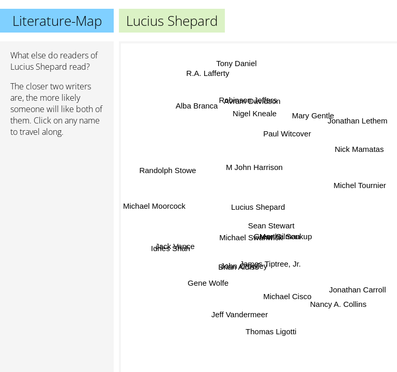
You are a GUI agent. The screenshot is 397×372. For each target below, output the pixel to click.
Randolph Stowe (170, 176)
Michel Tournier (359, 184)
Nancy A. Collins (338, 303)
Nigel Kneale (254, 113)
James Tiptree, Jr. (269, 264)
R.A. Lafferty (207, 72)
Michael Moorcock (154, 203)
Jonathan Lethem (357, 120)
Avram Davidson (253, 101)
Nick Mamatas (359, 149)
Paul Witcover (287, 133)
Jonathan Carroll (356, 291)
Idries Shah (171, 248)
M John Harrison (253, 167)
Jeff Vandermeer (238, 315)
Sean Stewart (270, 226)
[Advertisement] (57, 200)
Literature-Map (57, 20)
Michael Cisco (287, 296)
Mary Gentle (312, 114)
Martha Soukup (285, 237)
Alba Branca (197, 106)
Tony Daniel (237, 62)
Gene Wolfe (206, 281)
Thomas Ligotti (272, 331)
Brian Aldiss (239, 267)
